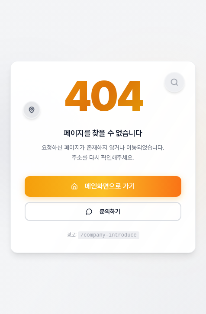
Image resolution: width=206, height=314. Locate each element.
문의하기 (103, 211)
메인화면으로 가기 (103, 186)
